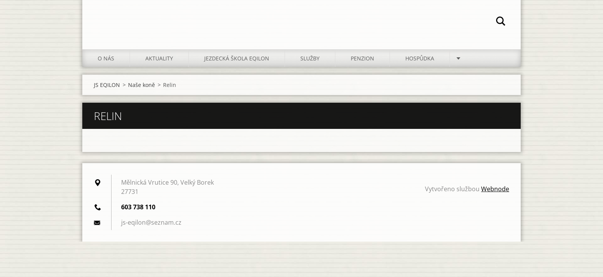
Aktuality (159, 58)
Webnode (495, 189)
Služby (310, 58)
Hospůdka (419, 58)
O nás (106, 58)
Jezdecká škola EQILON (236, 58)
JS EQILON (107, 84)
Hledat (500, 22)
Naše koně (141, 84)
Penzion (362, 58)
